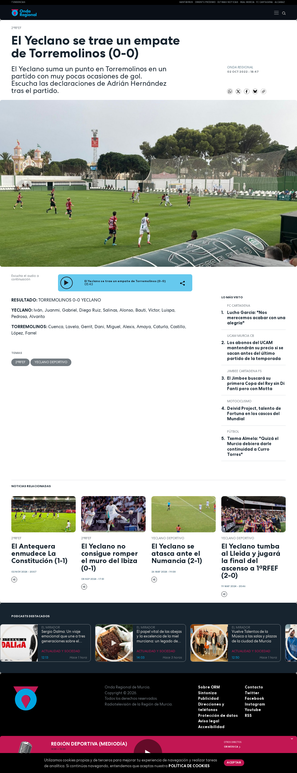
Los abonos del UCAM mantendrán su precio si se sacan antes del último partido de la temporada (255, 350)
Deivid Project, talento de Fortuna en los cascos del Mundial (254, 414)
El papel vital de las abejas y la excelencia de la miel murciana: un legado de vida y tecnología (159, 636)
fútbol (233, 432)
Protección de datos (218, 715)
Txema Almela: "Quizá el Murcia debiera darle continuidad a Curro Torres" (252, 446)
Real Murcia (247, 2)
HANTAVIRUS (186, 2)
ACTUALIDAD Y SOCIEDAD (60, 651)
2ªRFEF (16, 28)
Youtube (253, 709)
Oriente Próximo (205, 2)
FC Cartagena (238, 306)
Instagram (255, 704)
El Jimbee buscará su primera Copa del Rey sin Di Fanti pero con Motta (256, 384)
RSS (248, 715)
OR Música (232, 746)
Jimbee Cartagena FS (244, 371)
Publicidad (208, 698)
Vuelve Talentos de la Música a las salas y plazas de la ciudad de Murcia (254, 636)
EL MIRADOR (50, 627)
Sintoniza (207, 692)
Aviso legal (208, 721)
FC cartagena (264, 2)
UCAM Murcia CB (240, 336)
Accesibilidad (211, 726)
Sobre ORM (209, 687)
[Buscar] (282, 12)
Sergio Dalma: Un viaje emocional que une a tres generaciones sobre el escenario (63, 636)
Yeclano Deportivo (51, 362)
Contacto (254, 687)
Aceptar (234, 762)
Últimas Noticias (227, 2)
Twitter (252, 692)
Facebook (254, 698)
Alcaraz (280, 2)
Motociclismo (239, 401)
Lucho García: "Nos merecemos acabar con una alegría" (256, 318)
